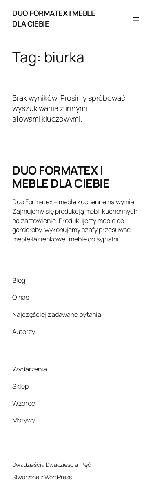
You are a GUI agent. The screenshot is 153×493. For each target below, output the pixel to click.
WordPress (58, 477)
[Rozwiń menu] (136, 19)
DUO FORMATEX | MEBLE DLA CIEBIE (60, 176)
